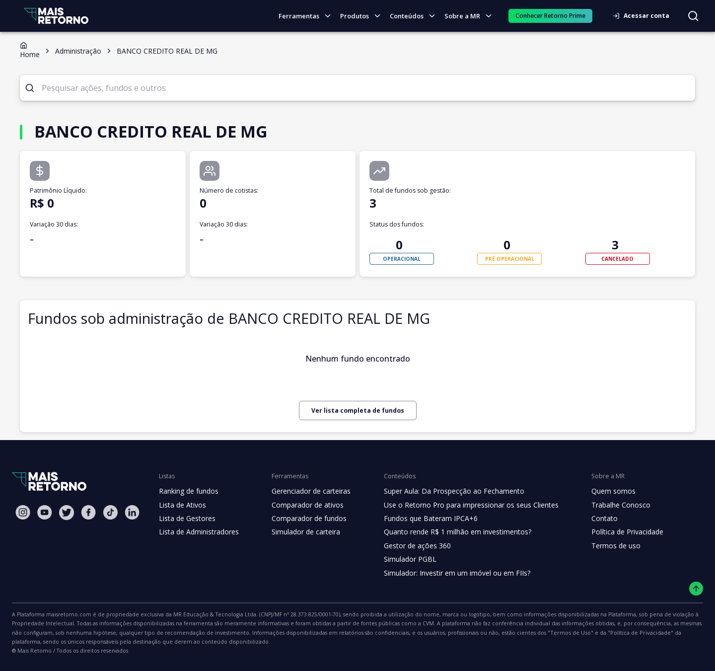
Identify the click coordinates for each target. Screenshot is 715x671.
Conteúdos (415, 16)
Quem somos (599, 491)
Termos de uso (601, 546)
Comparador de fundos (303, 518)
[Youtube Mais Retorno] (44, 512)
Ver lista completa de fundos (357, 410)
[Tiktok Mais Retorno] (110, 512)
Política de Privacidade (613, 532)
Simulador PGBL (403, 559)
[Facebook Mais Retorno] (88, 512)
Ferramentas (309, 16)
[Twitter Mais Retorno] (66, 512)
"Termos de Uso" (376, 633)
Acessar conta (644, 15)
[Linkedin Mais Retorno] (132, 512)
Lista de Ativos (181, 505)
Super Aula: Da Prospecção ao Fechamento (445, 491)
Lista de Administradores (197, 532)
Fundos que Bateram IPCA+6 (422, 518)
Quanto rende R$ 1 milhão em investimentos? (448, 532)
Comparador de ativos (302, 505)
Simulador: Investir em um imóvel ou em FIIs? (448, 573)
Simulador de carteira (301, 532)
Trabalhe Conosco (606, 505)
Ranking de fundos (188, 491)
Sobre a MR (470, 16)
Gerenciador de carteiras (306, 491)
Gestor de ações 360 (409, 546)
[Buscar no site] (693, 16)
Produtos (363, 16)
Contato (590, 518)
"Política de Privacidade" (439, 633)
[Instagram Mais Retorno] (22, 512)
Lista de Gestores (186, 518)
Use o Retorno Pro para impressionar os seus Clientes (461, 505)
